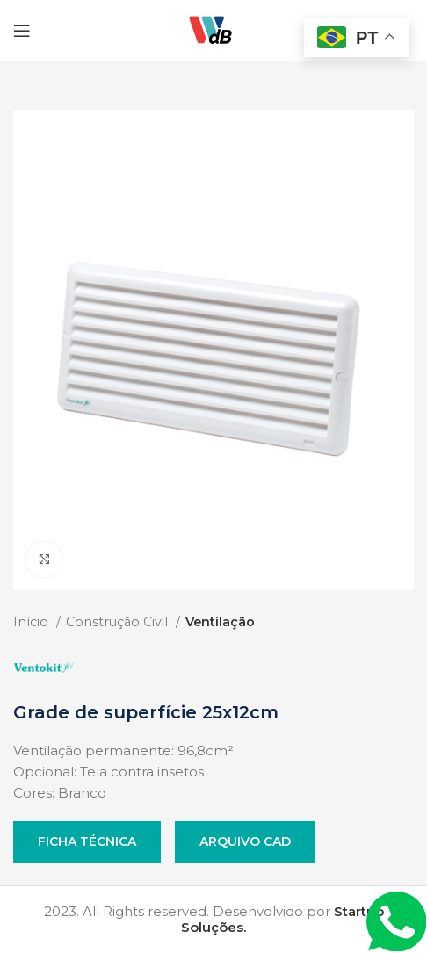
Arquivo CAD (245, 841)
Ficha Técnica (87, 841)
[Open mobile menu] (22, 30)
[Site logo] (213, 29)
